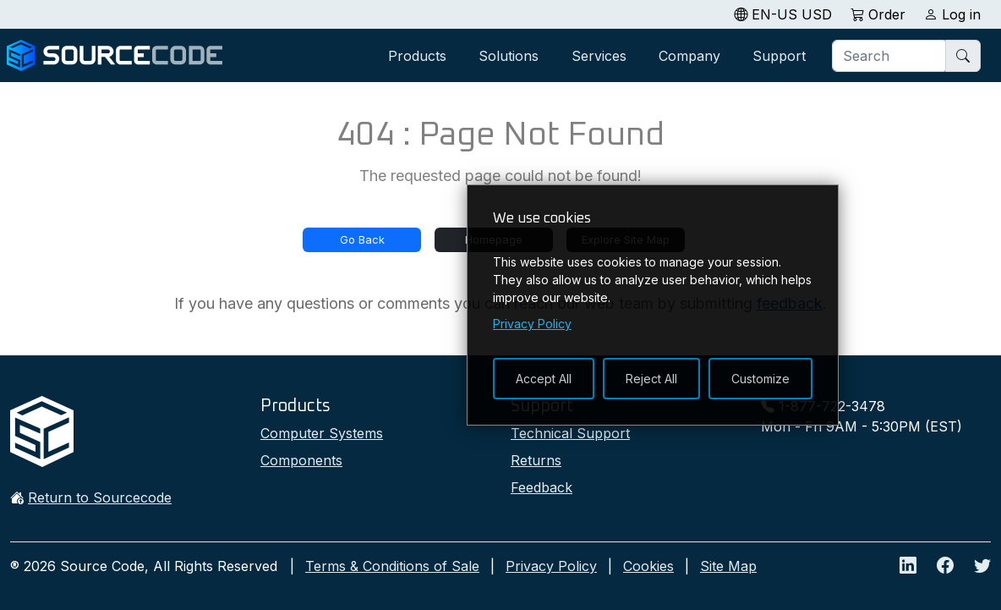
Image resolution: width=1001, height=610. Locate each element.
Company (689, 55)
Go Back (362, 239)
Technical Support (570, 433)
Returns (536, 460)
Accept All (544, 378)
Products (417, 55)
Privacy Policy (551, 566)
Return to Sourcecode (100, 497)
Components (301, 460)
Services (599, 55)
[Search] (890, 56)
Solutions (509, 55)
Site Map (728, 566)
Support (779, 55)
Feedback (541, 487)
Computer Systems (321, 433)
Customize (760, 378)
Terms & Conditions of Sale (392, 566)
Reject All (651, 378)
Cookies (648, 566)
